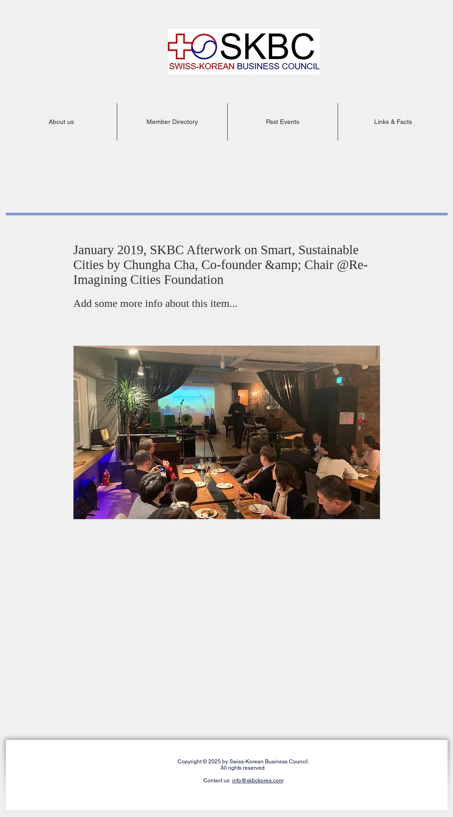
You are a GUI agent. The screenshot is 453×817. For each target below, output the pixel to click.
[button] (61, 122)
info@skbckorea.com (258, 780)
